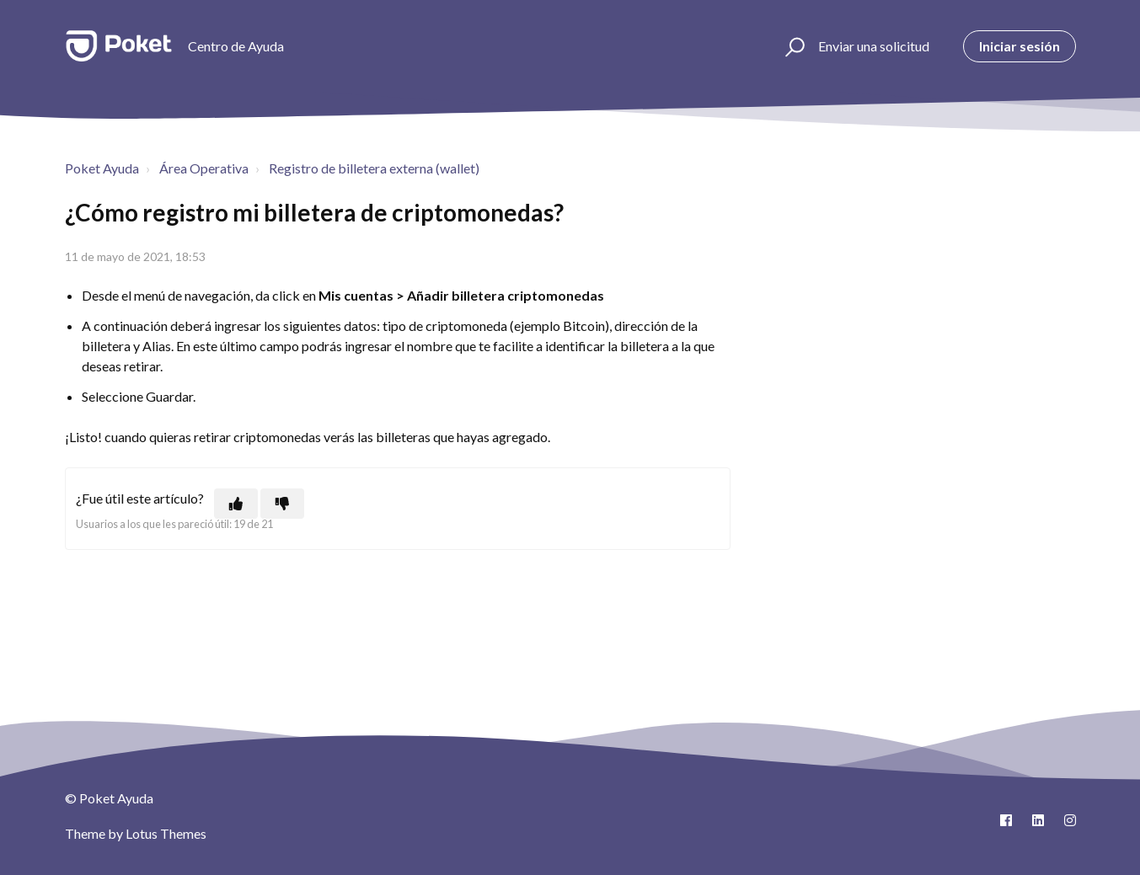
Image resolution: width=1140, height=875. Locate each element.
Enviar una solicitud (873, 46)
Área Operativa (204, 168)
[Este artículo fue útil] (236, 503)
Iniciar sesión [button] (1019, 46)
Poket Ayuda (102, 168)
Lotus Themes (166, 833)
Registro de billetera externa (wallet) (374, 168)
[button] (792, 46)
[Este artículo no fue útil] (282, 503)
